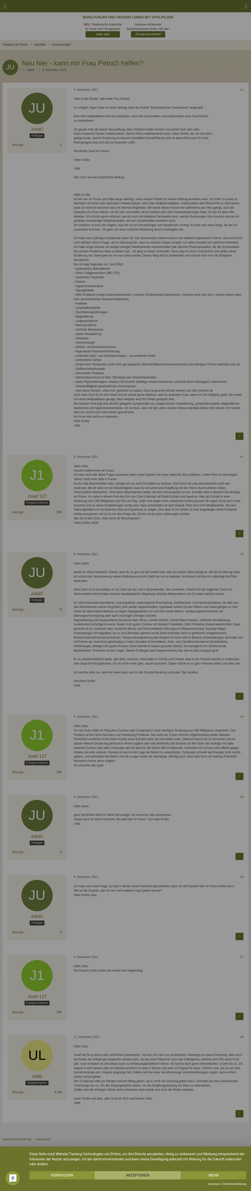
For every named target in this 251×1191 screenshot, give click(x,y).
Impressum (214, 1184)
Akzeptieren (138, 1175)
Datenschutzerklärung (234, 1184)
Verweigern (62, 1175)
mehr (214, 1175)
